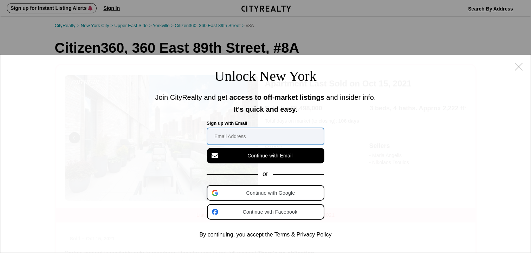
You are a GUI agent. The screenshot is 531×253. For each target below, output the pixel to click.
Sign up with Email (227, 123)
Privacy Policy (314, 235)
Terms (282, 235)
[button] (266, 193)
